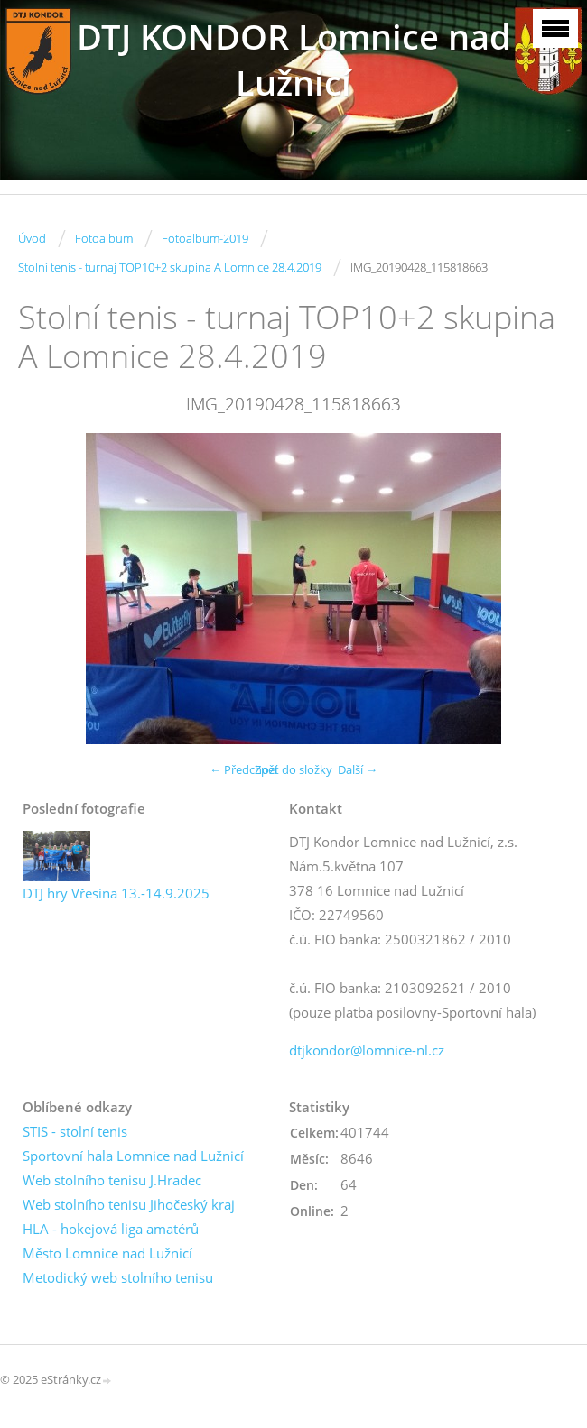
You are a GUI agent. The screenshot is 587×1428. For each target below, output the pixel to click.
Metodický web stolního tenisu (118, 1277)
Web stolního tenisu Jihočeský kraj (129, 1204)
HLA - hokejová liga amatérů (111, 1229)
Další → (357, 769)
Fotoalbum (104, 238)
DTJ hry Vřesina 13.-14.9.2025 (116, 893)
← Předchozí (243, 769)
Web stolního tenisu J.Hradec (112, 1180)
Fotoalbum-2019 (205, 238)
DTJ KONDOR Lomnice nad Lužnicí (294, 60)
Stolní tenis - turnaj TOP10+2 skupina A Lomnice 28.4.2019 (169, 267)
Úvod (32, 238)
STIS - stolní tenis (75, 1131)
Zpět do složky (293, 769)
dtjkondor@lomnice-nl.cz (366, 1050)
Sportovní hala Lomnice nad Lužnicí (133, 1156)
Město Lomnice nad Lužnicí (107, 1253)
